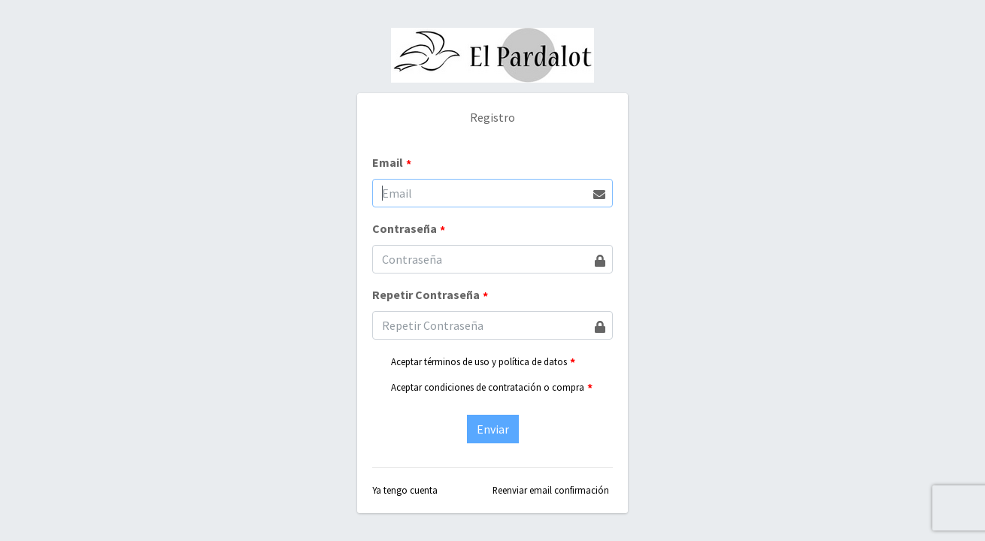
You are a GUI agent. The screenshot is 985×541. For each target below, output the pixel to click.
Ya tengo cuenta (405, 490)
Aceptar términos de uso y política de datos (479, 361)
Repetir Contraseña (430, 295)
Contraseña (408, 229)
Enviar (493, 429)
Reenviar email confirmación (550, 490)
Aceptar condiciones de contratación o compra (487, 387)
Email (391, 163)
